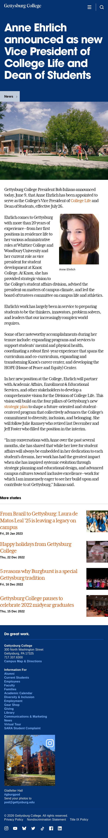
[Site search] (102, 6)
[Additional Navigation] (89, 6)
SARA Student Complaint (22, 728)
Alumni (9, 673)
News (8, 96)
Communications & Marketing (25, 716)
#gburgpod (12, 794)
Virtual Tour (12, 724)
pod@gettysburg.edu (19, 802)
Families (10, 689)
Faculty (9, 685)
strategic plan (16, 406)
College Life (81, 200)
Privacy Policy (13, 819)
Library (9, 712)
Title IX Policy (79, 819)
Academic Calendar (18, 693)
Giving (9, 708)
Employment (13, 701)
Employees (12, 681)
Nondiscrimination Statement (46, 819)
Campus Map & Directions (23, 661)
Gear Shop (12, 704)
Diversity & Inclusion (19, 697)
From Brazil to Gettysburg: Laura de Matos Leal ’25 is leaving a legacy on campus (39, 520)
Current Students (16, 677)
